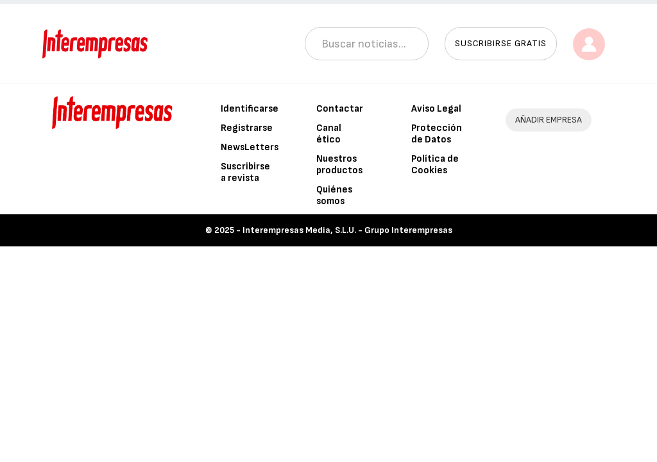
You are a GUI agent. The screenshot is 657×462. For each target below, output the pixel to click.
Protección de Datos (436, 134)
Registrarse (247, 128)
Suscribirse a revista (245, 172)
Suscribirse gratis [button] (501, 43)
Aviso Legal (436, 109)
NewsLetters (249, 147)
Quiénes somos (334, 195)
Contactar (339, 109)
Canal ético (328, 134)
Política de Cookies (435, 164)
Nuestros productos (339, 164)
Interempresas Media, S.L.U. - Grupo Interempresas (347, 230)
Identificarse (249, 109)
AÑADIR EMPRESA (548, 119)
